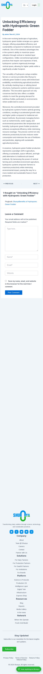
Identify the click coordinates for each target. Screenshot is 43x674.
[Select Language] (25, 5)
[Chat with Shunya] (28, 669)
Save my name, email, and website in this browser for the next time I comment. (20, 284)
